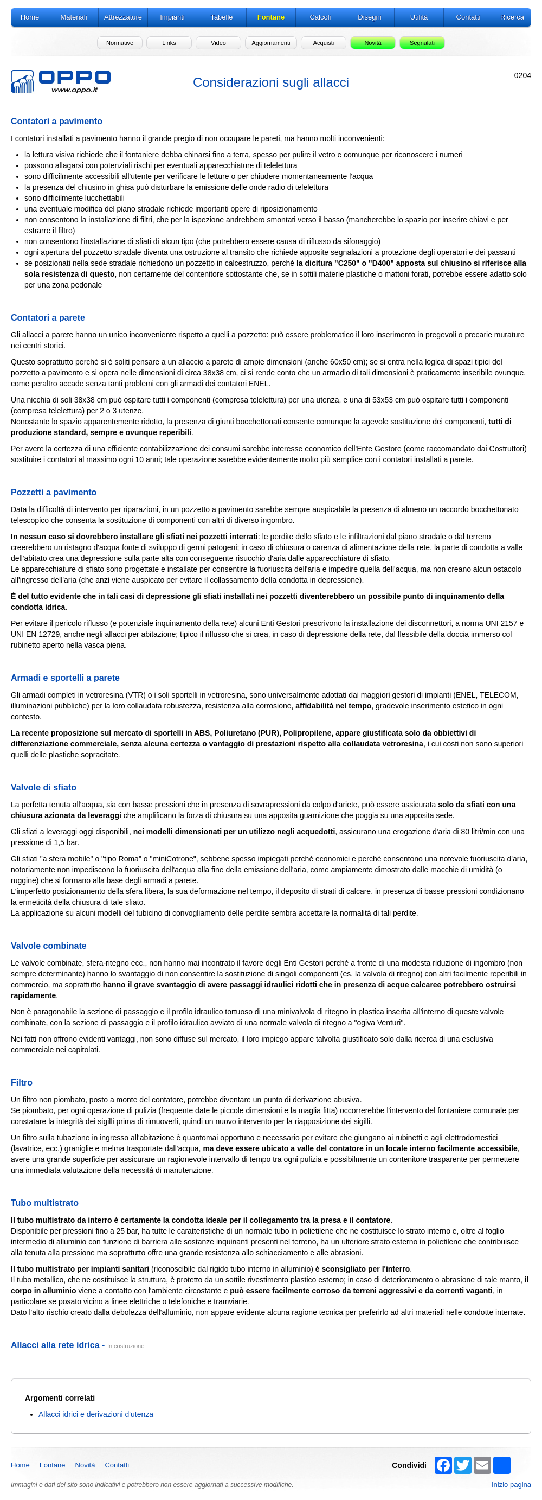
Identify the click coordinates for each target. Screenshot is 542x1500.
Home (20, 1465)
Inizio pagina (511, 1484)
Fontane (53, 1465)
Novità (85, 1465)
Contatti (117, 1465)
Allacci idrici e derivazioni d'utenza (95, 1414)
